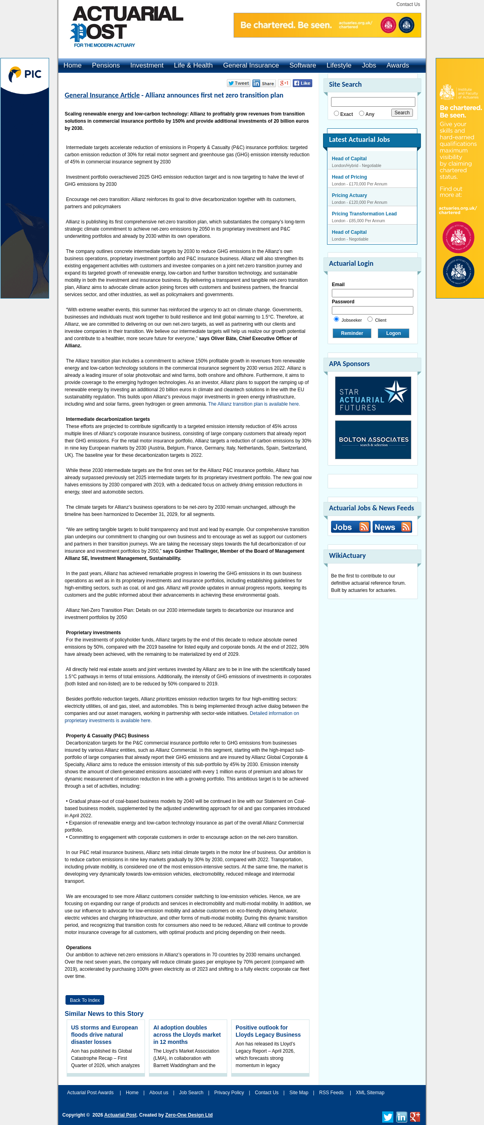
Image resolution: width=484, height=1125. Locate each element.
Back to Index (85, 1000)
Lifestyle (339, 65)
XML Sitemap (370, 1092)
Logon (393, 333)
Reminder (352, 333)
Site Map (299, 1092)
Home (72, 65)
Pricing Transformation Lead (364, 214)
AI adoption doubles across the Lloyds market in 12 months (187, 1034)
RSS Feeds (331, 1092)
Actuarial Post (120, 1115)
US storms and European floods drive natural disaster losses (104, 1034)
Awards (398, 65)
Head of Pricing (349, 177)
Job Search (191, 1092)
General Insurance (251, 65)
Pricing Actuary (349, 195)
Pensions (106, 65)
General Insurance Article (102, 95)
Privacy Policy (229, 1092)
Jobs (369, 65)
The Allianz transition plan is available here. (254, 404)
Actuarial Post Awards (91, 1092)
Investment (146, 65)
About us (158, 1092)
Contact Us (408, 4)
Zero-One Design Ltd (189, 1115)
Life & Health (193, 65)
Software (303, 65)
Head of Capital (349, 158)
